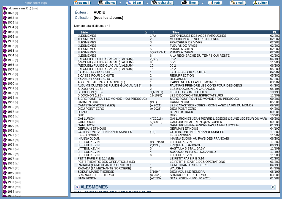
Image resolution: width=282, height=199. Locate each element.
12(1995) (156, 95)
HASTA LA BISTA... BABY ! (188, 148)
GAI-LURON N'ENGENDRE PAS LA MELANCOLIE (204, 125)
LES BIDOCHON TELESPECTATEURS (196, 95)
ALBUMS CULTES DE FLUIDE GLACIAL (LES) (110, 85)
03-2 (173, 68)
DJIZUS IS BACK (181, 112)
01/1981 (275, 125)
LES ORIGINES (180, 135)
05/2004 (275, 68)
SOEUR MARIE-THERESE (96, 171)
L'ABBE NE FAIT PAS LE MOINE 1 (193, 82)
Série (84, 32)
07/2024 (275, 78)
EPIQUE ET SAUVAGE (185, 145)
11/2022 (275, 141)
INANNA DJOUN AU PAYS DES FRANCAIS (199, 138)
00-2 (173, 65)
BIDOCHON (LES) (90, 88)
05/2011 (275, 102)
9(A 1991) (156, 92)
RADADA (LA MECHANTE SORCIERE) (104, 165)
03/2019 (275, 175)
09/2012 (275, 112)
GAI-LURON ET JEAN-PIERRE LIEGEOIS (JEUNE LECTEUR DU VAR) (218, 118)
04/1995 (275, 168)
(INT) (153, 102)
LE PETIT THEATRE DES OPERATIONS (197, 161)
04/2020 (275, 72)
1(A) (153, 35)
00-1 (173, 62)
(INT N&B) (157, 141)
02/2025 (275, 49)
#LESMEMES (87, 35)
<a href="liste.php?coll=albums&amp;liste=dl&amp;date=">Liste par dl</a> (35, 98)
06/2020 (275, 138)
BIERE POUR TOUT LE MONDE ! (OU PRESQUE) (112, 98)
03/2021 (275, 161)
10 (151, 65)
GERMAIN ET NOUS (92, 128)
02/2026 (275, 55)
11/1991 (275, 95)
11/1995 (275, 148)
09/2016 (275, 98)
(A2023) (155, 178)
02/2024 (275, 45)
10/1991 (275, 92)
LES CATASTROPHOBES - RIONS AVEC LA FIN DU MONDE (212, 105)
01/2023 (275, 178)
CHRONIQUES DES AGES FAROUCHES (198, 35)
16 (151, 68)
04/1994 (275, 165)
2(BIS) (154, 59)
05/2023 (275, 75)
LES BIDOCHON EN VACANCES (192, 88)
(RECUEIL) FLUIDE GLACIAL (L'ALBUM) (106, 59)
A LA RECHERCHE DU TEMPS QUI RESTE (200, 55)
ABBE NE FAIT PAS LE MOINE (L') (101, 82)
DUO (81, 115)
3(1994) (155, 171)
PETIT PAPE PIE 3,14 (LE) (96, 158)
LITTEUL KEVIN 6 (182, 155)
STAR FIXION (87, 178)
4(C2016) (156, 118)
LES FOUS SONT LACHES (188, 92)
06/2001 (275, 65)
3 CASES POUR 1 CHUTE (96, 72)
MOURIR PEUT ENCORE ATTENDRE (196, 39)
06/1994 (275, 145)
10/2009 (275, 115)
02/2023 (275, 42)
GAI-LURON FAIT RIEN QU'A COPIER (196, 122)
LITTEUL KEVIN (89, 141)
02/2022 (275, 35)
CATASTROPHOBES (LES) (96, 105)
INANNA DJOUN (89, 138)
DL (275, 32)
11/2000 (275, 62)
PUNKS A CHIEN (181, 49)
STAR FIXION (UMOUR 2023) (190, 178)
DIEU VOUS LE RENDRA (187, 171)
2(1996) (155, 145)
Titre (176, 32)
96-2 (173, 59)
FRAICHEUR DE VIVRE (186, 42)
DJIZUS (83, 112)
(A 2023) (156, 108)
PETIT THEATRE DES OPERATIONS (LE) (106, 161)
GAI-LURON (86, 118)
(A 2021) (156, 105)
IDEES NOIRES (88, 135)
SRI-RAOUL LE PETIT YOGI (97, 175)
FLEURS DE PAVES (183, 45)
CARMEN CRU (88, 102)
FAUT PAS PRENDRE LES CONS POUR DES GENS (206, 85)
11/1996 (275, 151)
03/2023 (275, 82)
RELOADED (178, 78)
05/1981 (275, 88)
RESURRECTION (182, 75)
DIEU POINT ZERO (91, 108)
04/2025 (275, 85)
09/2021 (275, 105)
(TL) (153, 131)
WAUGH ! (176, 168)
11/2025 (275, 131)
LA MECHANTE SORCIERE (189, 165)
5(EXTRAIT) (158, 52)
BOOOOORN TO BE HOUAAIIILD (193, 151)
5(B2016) (156, 122)
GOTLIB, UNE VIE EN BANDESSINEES (105, 131)
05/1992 (275, 171)
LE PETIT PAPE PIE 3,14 (187, 158)
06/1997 (275, 59)
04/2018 (275, 108)
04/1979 (275, 128)
